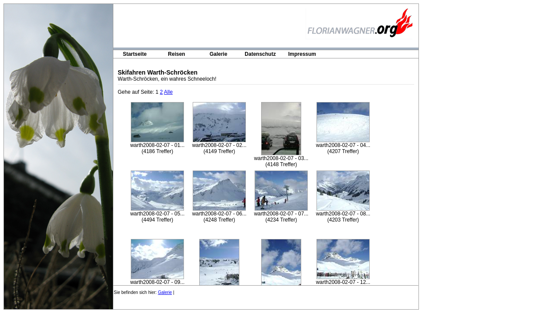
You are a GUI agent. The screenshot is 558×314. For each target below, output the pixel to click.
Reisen (176, 54)
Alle (168, 92)
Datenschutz (260, 54)
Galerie (219, 54)
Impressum (302, 54)
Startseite (135, 54)
